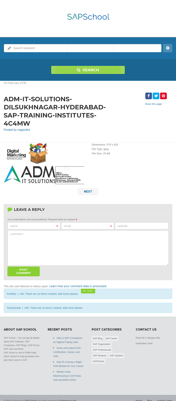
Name (34, 225)
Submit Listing (165, 391)
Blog (151, 391)
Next (88, 191)
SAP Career (111, 337)
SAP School (30, 391)
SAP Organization (101, 342)
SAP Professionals (102, 348)
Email (88, 225)
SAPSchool (98, 359)
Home (140, 391)
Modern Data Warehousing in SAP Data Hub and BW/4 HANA (68, 368)
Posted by (15, 129)
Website (123, 225)
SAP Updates (116, 354)
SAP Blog (97, 337)
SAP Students (100, 354)
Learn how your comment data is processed (74, 284)
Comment (17, 232)
